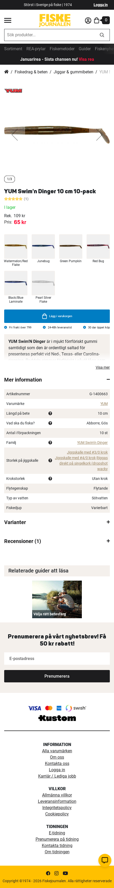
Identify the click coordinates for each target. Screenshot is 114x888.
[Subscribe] (57, 676)
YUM (104, 404)
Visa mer (103, 367)
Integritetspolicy (57, 807)
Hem (6, 72)
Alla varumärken (57, 750)
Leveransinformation (57, 801)
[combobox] (49, 35)
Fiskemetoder (62, 48)
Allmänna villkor (57, 795)
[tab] (57, 379)
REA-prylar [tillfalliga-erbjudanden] (35, 48)
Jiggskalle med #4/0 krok (75, 458)
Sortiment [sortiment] (13, 48)
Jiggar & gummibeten (73, 71)
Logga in (101, 5)
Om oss (57, 757)
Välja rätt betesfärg (49, 614)
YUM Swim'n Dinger (92, 442)
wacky (102, 469)
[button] (14, 135)
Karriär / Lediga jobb (57, 776)
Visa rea (86, 59)
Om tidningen (57, 851)
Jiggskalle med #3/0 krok (87, 452)
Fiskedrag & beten (31, 71)
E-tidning (57, 832)
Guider (85, 48)
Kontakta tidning (57, 845)
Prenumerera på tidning (57, 839)
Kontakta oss (57, 763)
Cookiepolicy (57, 813)
